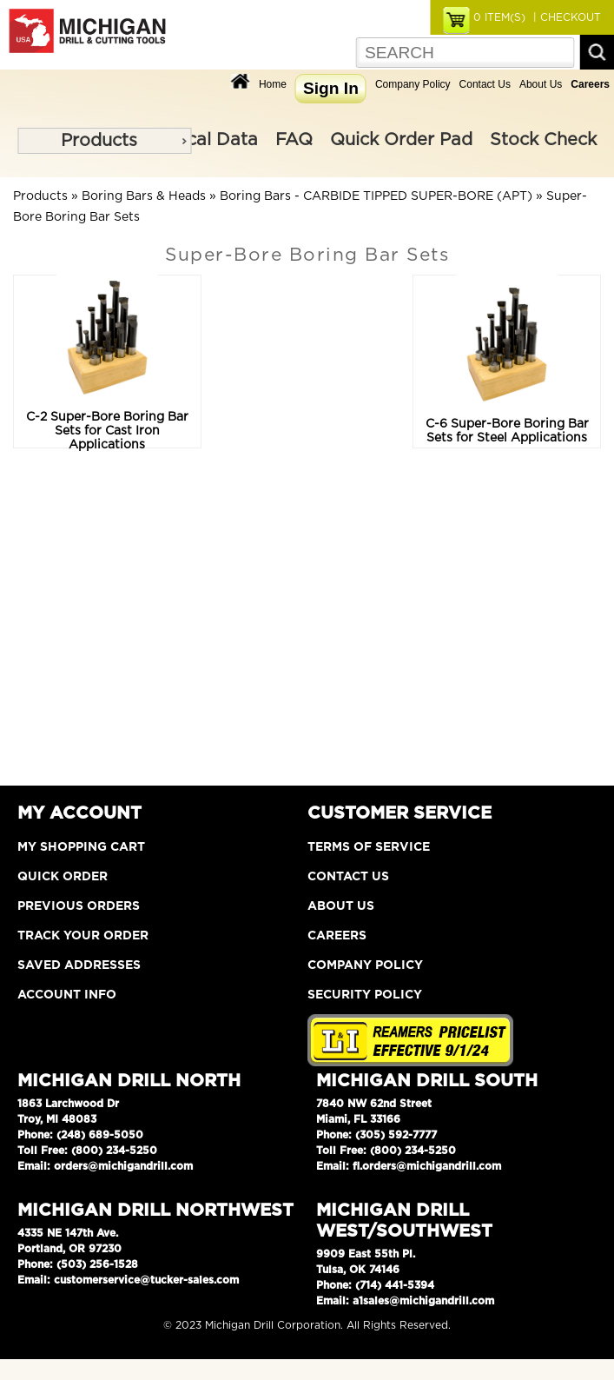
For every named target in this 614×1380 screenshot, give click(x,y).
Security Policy (364, 995)
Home (273, 84)
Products (99, 140)
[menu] (104, 141)
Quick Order (62, 877)
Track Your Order (83, 936)
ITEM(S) (499, 17)
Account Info (66, 995)
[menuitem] (104, 141)
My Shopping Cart (81, 847)
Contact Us (485, 84)
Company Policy (413, 84)
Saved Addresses (79, 965)
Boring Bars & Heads (144, 196)
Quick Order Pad (401, 140)
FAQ (294, 140)
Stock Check (543, 140)
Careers (336, 936)
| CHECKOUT (565, 17)
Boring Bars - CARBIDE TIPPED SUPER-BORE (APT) (376, 196)
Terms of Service (368, 847)
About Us (540, 84)
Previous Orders (78, 906)
